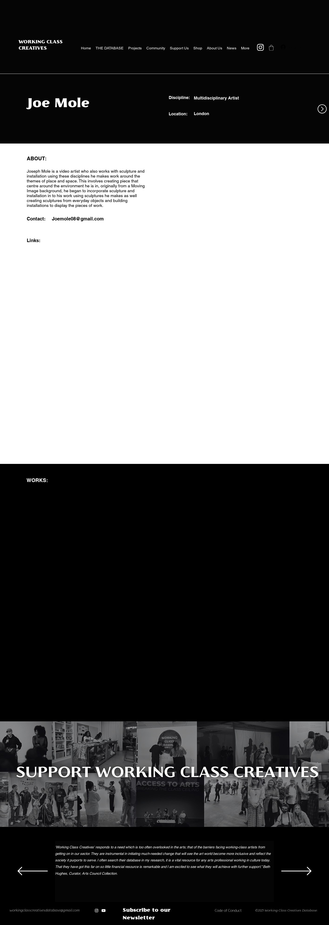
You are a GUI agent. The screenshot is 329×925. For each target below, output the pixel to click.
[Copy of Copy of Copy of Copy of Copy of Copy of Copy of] (167, 924)
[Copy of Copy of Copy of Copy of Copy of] (157, 924)
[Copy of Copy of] (143, 924)
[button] (271, 48)
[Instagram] (260, 47)
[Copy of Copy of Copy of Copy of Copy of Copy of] (162, 924)
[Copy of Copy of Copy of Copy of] (153, 924)
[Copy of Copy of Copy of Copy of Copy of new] (197, 924)
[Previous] (32, 871)
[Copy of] (138, 924)
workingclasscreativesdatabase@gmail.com (45, 910)
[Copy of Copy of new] (182, 924)
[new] (172, 924)
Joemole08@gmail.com (78, 219)
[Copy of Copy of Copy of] (148, 924)
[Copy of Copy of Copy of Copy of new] (192, 924)
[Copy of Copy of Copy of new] (187, 924)
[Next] (296, 871)
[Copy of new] (177, 924)
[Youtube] (103, 910)
